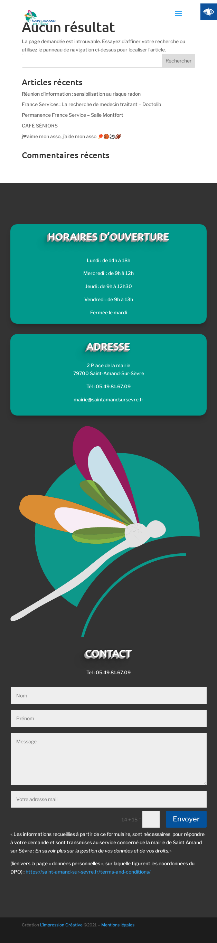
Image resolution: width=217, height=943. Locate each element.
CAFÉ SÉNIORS (40, 125)
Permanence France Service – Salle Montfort (72, 115)
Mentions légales (117, 924)
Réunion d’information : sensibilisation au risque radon (81, 94)
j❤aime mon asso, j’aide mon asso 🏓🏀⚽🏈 (71, 136)
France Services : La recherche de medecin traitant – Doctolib (91, 104)
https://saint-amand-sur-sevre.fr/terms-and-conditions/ (88, 872)
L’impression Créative (61, 924)
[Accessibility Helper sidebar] (208, 11)
